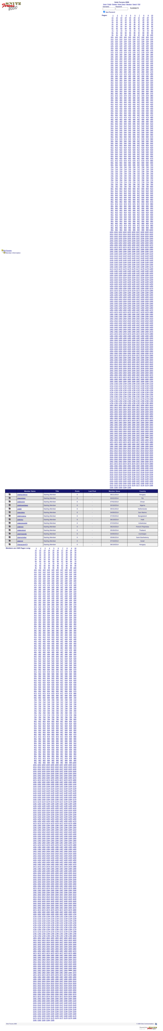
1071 (111, 247)
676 (134, 160)
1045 (129, 241)
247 (138, 67)
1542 (116, 349)
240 (151, 65)
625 (129, 150)
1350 (151, 306)
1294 (125, 295)
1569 (147, 353)
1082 (116, 249)
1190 (151, 271)
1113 (120, 256)
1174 (125, 269)
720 (151, 169)
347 (138, 89)
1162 (116, 267)
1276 (133, 290)
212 (116, 61)
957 (138, 221)
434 (125, 109)
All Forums (8, 251)
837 (138, 195)
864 (125, 202)
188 (142, 54)
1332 (116, 303)
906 (134, 210)
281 (112, 76)
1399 (147, 316)
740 (151, 173)
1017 (138, 234)
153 (120, 48)
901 (112, 210)
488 (142, 119)
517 (138, 126)
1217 (138, 277)
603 (120, 145)
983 (120, 228)
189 (147, 54)
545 (129, 132)
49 (148, 24)
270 (151, 72)
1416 (133, 321)
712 (116, 169)
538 (142, 130)
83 (121, 33)
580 (151, 139)
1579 (147, 355)
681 (112, 163)
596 (134, 143)
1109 (147, 254)
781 (112, 184)
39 (148, 22)
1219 (147, 277)
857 (138, 199)
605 (129, 145)
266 (134, 72)
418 (142, 104)
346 (134, 89)
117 (138, 39)
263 (120, 72)
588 (142, 141)
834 (125, 195)
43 (121, 24)
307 (138, 80)
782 (116, 184)
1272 (116, 290)
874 (125, 204)
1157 (138, 264)
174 (125, 52)
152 (116, 48)
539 (147, 130)
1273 (120, 290)
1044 (125, 241)
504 (125, 124)
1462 (116, 332)
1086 (133, 249)
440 (151, 109)
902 (116, 210)
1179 (147, 269)
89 (148, 33)
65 (130, 28)
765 (129, 180)
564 (125, 137)
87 (139, 33)
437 (138, 109)
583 (120, 141)
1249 (147, 284)
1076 (133, 247)
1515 (129, 342)
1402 (116, 319)
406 (134, 102)
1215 (129, 277)
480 (151, 117)
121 (112, 41)
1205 (129, 275)
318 (142, 83)
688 (142, 163)
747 (138, 176)
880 (151, 204)
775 (129, 182)
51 (112, 26)
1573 (120, 355)
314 (125, 83)
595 (129, 143)
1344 (125, 306)
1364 (125, 310)
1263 (120, 288)
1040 (151, 238)
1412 (116, 321)
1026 (133, 236)
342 (116, 89)
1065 (129, 245)
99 (148, 35)
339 (147, 87)
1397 (138, 316)
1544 (125, 349)
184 (125, 54)
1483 (120, 336)
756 (134, 178)
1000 (151, 230)
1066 (133, 245)
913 (120, 212)
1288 (142, 293)
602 (116, 145)
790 (151, 184)
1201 (111, 275)
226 (134, 63)
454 (125, 113)
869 (147, 202)
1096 (133, 251)
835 (129, 195)
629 (147, 150)
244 (125, 67)
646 (134, 154)
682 (116, 163)
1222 (116, 280)
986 (134, 228)
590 (151, 141)
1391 (111, 316)
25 (130, 20)
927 (138, 215)
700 (151, 165)
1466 (133, 332)
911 (112, 212)
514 (125, 126)
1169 (147, 267)
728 (142, 171)
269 (147, 72)
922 (116, 215)
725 (129, 171)
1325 (129, 301)
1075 (129, 247)
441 (112, 111)
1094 (125, 251)
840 (151, 195)
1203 (120, 275)
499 (147, 122)
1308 (142, 297)
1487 (138, 336)
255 (129, 70)
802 (116, 189)
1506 (133, 340)
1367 (138, 310)
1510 (151, 340)
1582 (116, 358)
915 (129, 212)
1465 (129, 332)
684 (125, 163)
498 (142, 122)
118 (142, 39)
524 (125, 128)
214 (125, 61)
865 (129, 202)
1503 (120, 340)
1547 (138, 349)
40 (152, 22)
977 (138, 225)
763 (120, 180)
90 (152, 33)
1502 (116, 340)
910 (151, 210)
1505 (129, 340)
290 (151, 76)
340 (151, 87)
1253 (120, 286)
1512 (116, 342)
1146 (133, 262)
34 (126, 22)
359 (147, 91)
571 (112, 139)
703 (120, 167)
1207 (138, 275)
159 (147, 48)
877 (138, 204)
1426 (133, 323)
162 (116, 50)
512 (116, 126)
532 (116, 130)
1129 (147, 258)
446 (134, 111)
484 (125, 119)
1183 (120, 271)
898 (142, 208)
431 (112, 109)
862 (116, 202)
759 (147, 178)
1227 (138, 280)
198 (142, 57)
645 (129, 154)
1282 (116, 293)
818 (142, 191)
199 (147, 57)
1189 (147, 271)
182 (116, 54)
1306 (133, 297)
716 (134, 169)
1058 (142, 243)
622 (116, 150)
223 (120, 63)
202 (116, 59)
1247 (138, 284)
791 (112, 186)
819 (147, 191)
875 (129, 204)
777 (138, 182)
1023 (120, 236)
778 (142, 182)
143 (120, 46)
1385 (129, 314)
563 (120, 137)
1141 (111, 262)
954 (125, 221)
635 (129, 152)
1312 (116, 299)
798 (142, 186)
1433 (120, 325)
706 (134, 167)
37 (139, 22)
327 (138, 85)
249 (147, 67)
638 (142, 152)
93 (121, 35)
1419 (147, 321)
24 (126, 20)
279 (147, 74)
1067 (138, 245)
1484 (125, 336)
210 (151, 59)
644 (125, 154)
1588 (142, 358)
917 (138, 212)
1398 (142, 316)
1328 (142, 301)
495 (129, 122)
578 (142, 139)
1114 (125, 256)
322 (116, 85)
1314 (125, 299)
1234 (125, 282)
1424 (125, 323)
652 (116, 156)
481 (112, 119)
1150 (151, 262)
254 (125, 70)
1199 (147, 273)
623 (120, 150)
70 (152, 28)
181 (112, 54)
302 (116, 80)
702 (116, 167)
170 (151, 50)
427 (138, 106)
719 (147, 169)
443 (120, 111)
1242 (116, 284)
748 (142, 176)
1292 (116, 295)
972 (116, 225)
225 (129, 63)
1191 (111, 273)
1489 (147, 336)
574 (125, 139)
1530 (151, 345)
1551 (111, 351)
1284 (125, 293)
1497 (138, 338)
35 (130, 22)
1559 (147, 351)
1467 (138, 332)
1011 (111, 234)
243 (120, 67)
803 (120, 189)
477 (138, 117)
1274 (125, 290)
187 (138, 54)
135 (129, 44)
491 (112, 122)
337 (138, 87)
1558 (142, 351)
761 (112, 180)
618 (142, 148)
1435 (129, 325)
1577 (138, 355)
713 (120, 169)
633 (120, 152)
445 (129, 111)
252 (116, 70)
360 (151, 91)
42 (117, 24)
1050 (151, 241)
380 (151, 96)
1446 (133, 327)
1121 (111, 258)
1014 (125, 234)
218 (142, 61)
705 (129, 167)
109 (147, 37)
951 (112, 221)
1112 (116, 256)
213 (120, 61)
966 (134, 223)
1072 (116, 247)
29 (148, 20)
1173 (120, 269)
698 (142, 165)
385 (129, 98)
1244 (125, 284)
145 (129, 46)
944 (125, 219)
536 (134, 130)
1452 (116, 329)
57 (139, 26)
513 (120, 126)
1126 (133, 258)
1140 (151, 260)
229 (147, 63)
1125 (129, 258)
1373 (120, 312)
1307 (138, 297)
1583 (120, 358)
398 (142, 100)
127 (138, 41)
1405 (129, 319)
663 (120, 158)
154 (125, 48)
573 (120, 139)
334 (125, 87)
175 (129, 52)
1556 (133, 351)
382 (116, 98)
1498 (142, 338)
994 (125, 230)
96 (134, 35)
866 (134, 202)
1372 (116, 312)
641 (112, 154)
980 (151, 225)
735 (129, 173)
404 (125, 102)
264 (125, 72)
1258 (142, 286)
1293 (120, 295)
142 (116, 46)
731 (112, 173)
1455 (129, 329)
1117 (138, 256)
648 (142, 154)
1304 (125, 297)
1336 (133, 303)
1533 (120, 347)
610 (151, 145)
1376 (133, 312)
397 (138, 100)
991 (112, 230)
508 (142, 124)
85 (130, 33)
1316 (133, 299)
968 (142, 223)
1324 (125, 301)
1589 (147, 358)
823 (120, 193)
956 (134, 221)
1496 (133, 338)
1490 (151, 336)
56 (134, 26)
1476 (133, 334)
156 (134, 48)
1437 (138, 325)
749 (147, 176)
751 (112, 178)
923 (120, 215)
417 (138, 104)
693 (120, 165)
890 (151, 206)
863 (120, 202)
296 (134, 78)
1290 (151, 293)
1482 (116, 336)
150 (151, 46)
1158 (142, 264)
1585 (129, 358)
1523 (120, 345)
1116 (133, 256)
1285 (129, 293)
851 (112, 199)
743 (120, 176)
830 (151, 193)
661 (112, 158)
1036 (133, 238)
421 (112, 106)
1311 (111, 299)
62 (117, 28)
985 (129, 228)
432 (116, 109)
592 (116, 143)
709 (147, 167)
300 (151, 78)
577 (138, 139)
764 (125, 180)
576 (134, 139)
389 (147, 98)
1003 (120, 232)
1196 (133, 273)
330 (151, 85)
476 (134, 117)
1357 (138, 308)
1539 (147, 347)
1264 (125, 288)
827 (138, 193)
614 (125, 148)
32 (117, 22)
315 (129, 83)
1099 (147, 251)
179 (147, 52)
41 (112, 24)
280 (151, 74)
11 (112, 18)
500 (151, 122)
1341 (111, 306)
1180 (151, 269)
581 (112, 141)
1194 (125, 273)
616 (134, 148)
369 (147, 93)
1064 (125, 245)
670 (151, 158)
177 (138, 52)
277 (138, 74)
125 (129, 41)
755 (129, 178)
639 (147, 152)
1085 (129, 249)
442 (116, 111)
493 (120, 122)
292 (116, 78)
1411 (111, 321)
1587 (138, 358)
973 (120, 225)
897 (138, 208)
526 (134, 128)
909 (147, 210)
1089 (147, 249)
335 (129, 87)
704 (125, 167)
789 (147, 184)
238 (142, 65)
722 (116, 171)
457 (138, 113)
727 (138, 171)
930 (151, 215)
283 (120, 76)
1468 (142, 332)
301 (112, 80)
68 (143, 28)
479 (147, 117)
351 (112, 91)
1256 (133, 286)
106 (134, 37)
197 (138, 57)
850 (151, 197)
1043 (120, 241)
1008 (142, 232)
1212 (116, 277)
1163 (120, 267)
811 (112, 191)
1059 (147, 243)
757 (138, 178)
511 (112, 126)
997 (138, 230)
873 (120, 204)
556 (134, 135)
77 (139, 31)
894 (125, 208)
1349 (147, 306)
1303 (120, 297)
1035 (129, 238)
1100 (151, 251)
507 (138, 124)
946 (134, 219)
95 (130, 35)
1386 (133, 314)
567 (138, 137)
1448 (142, 327)
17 (139, 18)
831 (112, 195)
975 (129, 225)
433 (120, 109)
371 (112, 96)
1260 (151, 286)
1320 (151, 299)
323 (120, 85)
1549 (147, 349)
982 (116, 228)
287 (138, 76)
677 (138, 160)
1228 (142, 280)
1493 (120, 338)
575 (129, 139)
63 (121, 28)
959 (147, 221)
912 (116, 212)
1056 (133, 243)
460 (151, 113)
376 (134, 96)
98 (143, 35)
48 (143, 24)
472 (116, 117)
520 (151, 126)
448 (142, 111)
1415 (129, 321)
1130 (151, 258)
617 (138, 148)
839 (147, 195)
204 (125, 59)
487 (138, 119)
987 (138, 228)
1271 (111, 290)
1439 (147, 325)
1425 (129, 323)
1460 (151, 329)
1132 (116, 260)
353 (120, 91)
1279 (147, 290)
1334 (125, 303)
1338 (142, 303)
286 (134, 76)
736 (134, 173)
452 (116, 113)
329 (147, 85)
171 (112, 52)
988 (142, 228)
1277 (138, 290)
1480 (151, 334)
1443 (120, 327)
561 (112, 137)
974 (125, 225)
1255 (129, 286)
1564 (125, 353)
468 (142, 115)
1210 (151, 275)
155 (129, 48)
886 (134, 206)
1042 (116, 241)
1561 (111, 353)
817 (138, 191)
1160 (151, 264)
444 (125, 111)
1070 (151, 245)
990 (151, 228)
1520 (151, 342)
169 (147, 50)
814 (125, 191)
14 (126, 18)
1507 (138, 340)
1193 (120, 273)
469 (147, 115)
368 (142, 93)
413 (120, 104)
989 (147, 228)
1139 (147, 260)
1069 (147, 245)
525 (129, 128)
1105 (129, 254)
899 (147, 208)
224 (125, 63)
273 (120, 74)
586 (134, 141)
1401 (111, 319)
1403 (120, 319)
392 (116, 100)
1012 (116, 234)
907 (138, 210)
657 (138, 156)
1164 (125, 267)
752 (116, 178)
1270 (151, 288)
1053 (120, 243)
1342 (116, 306)
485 (129, 119)
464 (125, 115)
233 (120, 65)
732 (116, 173)
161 (112, 50)
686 (134, 163)
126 (134, 41)
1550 (151, 349)
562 (116, 137)
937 (138, 217)
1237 (138, 282)
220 (151, 61)
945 (129, 219)
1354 (125, 308)
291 (112, 78)
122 (116, 41)
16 (134, 18)
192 (116, 57)
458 (142, 113)
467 (138, 115)
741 (112, 176)
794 (125, 186)
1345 (129, 306)
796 (134, 186)
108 (142, 37)
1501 (111, 340)
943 (120, 219)
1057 (138, 243)
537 (138, 130)
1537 (138, 347)
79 (148, 31)
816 (134, 191)
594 (125, 143)
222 (116, 63)
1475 (129, 334)
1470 (151, 332)
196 (134, 57)
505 (129, 124)
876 (134, 204)
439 (147, 109)
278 (142, 74)
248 (142, 67)
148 (142, 46)
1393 (120, 316)
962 (116, 223)
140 (151, 44)
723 (120, 171)
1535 (129, 347)
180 (151, 52)
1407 (138, 319)
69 (148, 28)
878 (142, 204)
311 (112, 83)
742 (116, 176)
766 (134, 180)
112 (116, 39)
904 (125, 210)
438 (142, 109)
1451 (111, 329)
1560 (151, 351)
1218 (142, 277)
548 (142, 132)
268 (142, 72)
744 (125, 176)
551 (112, 135)
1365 (129, 310)
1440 (151, 325)
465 (129, 115)
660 (151, 156)
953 (120, 221)
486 (134, 119)
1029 (147, 236)
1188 (142, 271)
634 (125, 152)
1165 (129, 267)
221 (112, 63)
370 (151, 93)
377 (138, 96)
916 (134, 212)
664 (125, 158)
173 (120, 52)
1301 (111, 297)
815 (129, 191)
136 (134, 44)
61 (112, 28)
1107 (138, 254)
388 (142, 98)
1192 (116, 273)
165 (129, 50)
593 (120, 143)
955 (129, 221)
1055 (129, 243)
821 (112, 193)
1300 (151, 295)
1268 (142, 288)
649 (147, 154)
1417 (138, 321)
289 (147, 76)
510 (151, 124)
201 (112, 59)
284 (125, 76)
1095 (129, 251)
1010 (151, 232)
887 (138, 206)
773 (120, 182)
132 (116, 44)
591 (112, 143)
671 (112, 160)
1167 (138, 267)
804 (125, 189)
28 (143, 20)
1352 (116, 308)
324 (125, 85)
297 (138, 78)
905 (129, 210)
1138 (142, 260)
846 (134, 197)
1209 (147, 275)
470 (151, 115)
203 (120, 59)
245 (129, 67)
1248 (142, 284)
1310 (151, 297)
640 (151, 152)
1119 (147, 256)
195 (129, 57)
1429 (147, 323)
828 (142, 193)
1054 (125, 243)
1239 (147, 282)
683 (120, 163)
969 (147, 223)
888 (142, 206)
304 (125, 80)
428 (142, 106)
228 (142, 63)
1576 (133, 355)
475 (129, 117)
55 (130, 26)
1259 (147, 286)
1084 (125, 249)
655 (129, 156)
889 (147, 206)
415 (129, 104)
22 (117, 20)
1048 (142, 241)
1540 (151, 347)
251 (112, 70)
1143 (120, 262)
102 (116, 37)
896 (134, 208)
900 (151, 208)
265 (129, 72)
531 (112, 130)
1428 (142, 323)
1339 (147, 303)
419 (147, 104)
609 (147, 145)
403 (120, 102)
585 (129, 141)
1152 (116, 264)
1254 (125, 286)
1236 (133, 282)
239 (147, 65)
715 (129, 169)
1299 (147, 295)
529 (147, 128)
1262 (116, 288)
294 (125, 78)
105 (129, 37)
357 (138, 91)
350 (151, 89)
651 (112, 156)
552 (116, 135)
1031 (111, 238)
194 (125, 57)
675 (129, 160)
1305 (129, 297)
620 (151, 148)
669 (147, 158)
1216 (133, 277)
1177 (138, 269)
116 (134, 39)
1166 (133, 267)
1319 (147, 299)
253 (120, 70)
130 (151, 41)
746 (134, 176)
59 (148, 26)
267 (138, 72)
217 (138, 61)
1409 (147, 319)
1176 (133, 269)
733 (120, 173)
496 (134, 122)
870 (151, 202)
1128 (142, 258)
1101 (111, 254)
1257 (138, 286)
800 (151, 186)
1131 (111, 260)
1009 (147, 232)
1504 (125, 340)
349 (147, 89)
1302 (116, 297)
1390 (151, 314)
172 (116, 52)
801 (112, 189)
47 (139, 24)
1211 (111, 277)
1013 (120, 234)
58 (143, 26)
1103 (120, 254)
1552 (116, 351)
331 (112, 87)
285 (129, 76)
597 (138, 143)
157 (138, 48)
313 (120, 83)
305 (129, 80)
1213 (120, 277)
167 (138, 50)
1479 (147, 334)
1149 (147, 262)
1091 (111, 251)
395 (129, 100)
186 (134, 54)
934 (125, 217)
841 (112, 197)
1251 (111, 286)
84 (126, 33)
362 (116, 93)
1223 (120, 280)
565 (129, 137)
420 (151, 104)
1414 (125, 321)
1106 (133, 254)
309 (147, 80)
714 (125, 169)
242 (116, 67)
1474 (125, 334)
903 (120, 210)
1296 (133, 295)
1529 (147, 345)
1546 (133, 349)
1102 (116, 254)
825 (129, 193)
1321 (111, 301)
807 (138, 189)
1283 (120, 293)
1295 (129, 295)
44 (126, 24)
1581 (111, 358)
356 (134, 91)
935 (129, 217)
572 (116, 139)
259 (147, 70)
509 (147, 124)
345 (129, 89)
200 (151, 57)
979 (147, 225)
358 (142, 91)
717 (138, 169)
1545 (129, 349)
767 (138, 180)
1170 (151, 267)
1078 (142, 247)
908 (142, 210)
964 (125, 223)
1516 (133, 342)
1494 (125, 338)
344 (125, 89)
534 (125, 130)
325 (129, 85)
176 (134, 52)
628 (142, 150)
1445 (129, 327)
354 (125, 91)
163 (120, 50)
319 (147, 83)
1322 (116, 301)
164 (125, 50)
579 (147, 139)
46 (134, 24)
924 (125, 215)
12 (117, 18)
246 (134, 67)
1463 (120, 332)
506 (134, 124)
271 (112, 74)
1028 (142, 236)
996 (134, 230)
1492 (116, 338)
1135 (129, 260)
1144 (125, 262)
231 (112, 65)
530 (151, 128)
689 (147, 163)
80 (152, 31)
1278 (142, 290)
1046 (133, 241)
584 (125, 141)
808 (142, 189)
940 (151, 217)
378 (142, 96)
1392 (116, 316)
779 (147, 182)
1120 (151, 256)
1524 (125, 345)
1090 (151, 249)
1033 (120, 238)
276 (134, 74)
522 (116, 128)
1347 (138, 306)
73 (121, 31)
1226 (133, 280)
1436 (133, 325)
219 (147, 61)
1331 (111, 303)
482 (116, 119)
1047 (138, 241)
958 (142, 221)
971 (112, 225)
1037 (138, 238)
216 (134, 61)
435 (129, 109)
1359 (147, 308)
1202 (116, 275)
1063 (120, 245)
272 (116, 74)
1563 (120, 353)
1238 (142, 282)
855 (129, 199)
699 (147, 165)
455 (129, 113)
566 (134, 137)
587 (138, 141)
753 (120, 178)
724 (125, 171)
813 (120, 191)
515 (129, 126)
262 (116, 72)
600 (151, 143)
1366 (133, 310)
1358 (142, 308)
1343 (120, 306)
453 (120, 113)
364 (125, 93)
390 (151, 98)
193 (120, 57)
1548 (142, 349)
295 (129, 78)
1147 (138, 262)
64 (126, 28)
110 (151, 37)
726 (134, 171)
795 (129, 186)
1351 (111, 308)
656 (134, 156)
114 (125, 39)
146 (134, 46)
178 (142, 52)
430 (151, 106)
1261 (111, 288)
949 (147, 219)
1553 (120, 351)
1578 (142, 355)
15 (130, 18)
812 (116, 191)
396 (134, 100)
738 (142, 173)
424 (125, 106)
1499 (147, 338)
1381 (111, 314)
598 (142, 143)
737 (138, 173)
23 (121, 20)
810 (151, 189)
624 (125, 150)
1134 (125, 260)
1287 (138, 293)
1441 (111, 327)
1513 (120, 342)
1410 (151, 319)
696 (134, 165)
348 (142, 89)
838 (142, 195)
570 (151, 137)
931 (112, 217)
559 (147, 135)
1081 (111, 249)
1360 (151, 308)
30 (152, 20)
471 (112, 117)
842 (116, 197)
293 (120, 78)
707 (138, 167)
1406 (133, 319)
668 (142, 158)
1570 (151, 353)
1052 (116, 243)
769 (147, 180)
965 (129, 223)
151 (112, 48)
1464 (125, 332)
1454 (125, 329)
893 (120, 208)
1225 (129, 280)
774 (125, 182)
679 (147, 160)
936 (134, 217)
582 (116, 141)
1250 (151, 284)
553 (120, 135)
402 (116, 102)
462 (116, 115)
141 (112, 46)
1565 (129, 353)
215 (129, 61)
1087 (138, 249)
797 (138, 186)
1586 (133, 358)
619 (147, 148)
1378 (142, 312)
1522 (116, 345)
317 (138, 83)
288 (142, 76)
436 (134, 109)
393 (120, 100)
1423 (120, 323)
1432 (116, 325)
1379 (147, 312)
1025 (129, 236)
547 (138, 132)
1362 (116, 310)
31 (112, 22)
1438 (142, 325)
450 (151, 111)
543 (120, 132)
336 (134, 87)
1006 (133, 232)
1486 (133, 336)
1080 (151, 247)
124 (125, 41)
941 (112, 219)
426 (134, 106)
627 (138, 150)
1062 (116, 245)
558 (142, 135)
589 (147, 141)
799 (147, 186)
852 (116, 199)
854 (125, 199)
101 (112, 37)
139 (147, 44)
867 (138, 202)
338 (142, 87)
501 (112, 124)
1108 (142, 254)
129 (147, 41)
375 (129, 96)
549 (147, 132)
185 (129, 54)
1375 (129, 312)
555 (129, 135)
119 (147, 39)
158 (142, 48)
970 (151, 223)
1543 (120, 349)
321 (112, 85)
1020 (151, 234)
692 (116, 165)
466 (134, 115)
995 (129, 230)
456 (134, 113)
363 (120, 93)
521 (112, 128)
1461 (111, 332)
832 (116, 195)
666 (134, 158)
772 (116, 182)
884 (125, 206)
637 (138, 152)
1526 (133, 345)
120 (151, 39)
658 (142, 156)
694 (125, 165)
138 (142, 44)
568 (142, 137)
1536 (133, 347)
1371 (111, 312)
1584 (125, 358)
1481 (111, 336)
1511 (111, 342)
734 (125, 173)
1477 (138, 334)
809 (147, 189)
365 (129, 93)
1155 (129, 264)
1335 (129, 303)
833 (120, 195)
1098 (142, 251)
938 (142, 217)
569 (147, 137)
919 (147, 212)
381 (112, 98)
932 (116, 217)
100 (151, 35)
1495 (129, 338)
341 (112, 89)
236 (134, 65)
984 (125, 228)
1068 (142, 245)
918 (142, 212)
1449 (147, 327)
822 (116, 193)
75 (130, 31)
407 (138, 102)
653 (120, 156)
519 (147, 126)
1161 (111, 267)
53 (121, 26)
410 (151, 102)
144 (125, 46)
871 (112, 204)
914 (125, 212)
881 (112, 206)
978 (142, 225)
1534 (125, 347)
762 (116, 180)
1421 (111, 323)
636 (134, 152)
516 (134, 126)
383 (120, 98)
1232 (116, 282)
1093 (120, 251)
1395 (129, 316)
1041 (111, 241)
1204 (125, 275)
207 (138, 59)
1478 (142, 334)
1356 (133, 308)
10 (152, 15)
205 (129, 59)
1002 (116, 232)
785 (129, 184)
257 (138, 70)
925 (129, 215)
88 (143, 33)
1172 (116, 269)
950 (151, 219)
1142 (116, 262)
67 (139, 28)
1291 (111, 295)
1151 (111, 264)
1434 (125, 325)
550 (151, 132)
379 (147, 96)
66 (134, 28)
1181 (111, 271)
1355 (129, 308)
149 (147, 46)
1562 (116, 353)
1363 (120, 310)
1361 (111, 310)
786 (134, 184)
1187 (138, 271)
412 (116, 104)
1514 (125, 342)
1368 (142, 310)
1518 (142, 342)
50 (152, 24)
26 (134, 20)
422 (116, 106)
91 (112, 35)
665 (129, 158)
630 (151, 150)
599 (147, 143)
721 (112, 171)
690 (151, 163)
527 (138, 128)
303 (120, 80)
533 (120, 130)
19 (148, 18)
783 (120, 184)
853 (120, 199)
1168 (142, 267)
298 (142, 78)
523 (120, 128)
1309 (147, 297)
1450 (151, 327)
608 (142, 145)
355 (129, 91)
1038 (142, 238)
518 (142, 126)
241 (112, 67)
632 (116, 152)
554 (125, 135)
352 (116, 91)
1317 (138, 299)
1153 (120, 264)
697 (138, 165)
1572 (116, 355)
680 (151, 160)
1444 (125, 327)
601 (112, 145)
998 (142, 230)
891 (112, 208)
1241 (111, 284)
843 (120, 197)
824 (125, 193)
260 (151, 70)
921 (112, 215)
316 (134, 83)
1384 (125, 314)
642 (116, 154)
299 (147, 78)
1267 (138, 288)
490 (151, 119)
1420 (151, 321)
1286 (133, 293)
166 (134, 50)
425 (129, 106)
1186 (133, 271)
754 (125, 178)
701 (112, 167)
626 (134, 150)
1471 (111, 334)
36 (134, 22)
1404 (125, 319)
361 (112, 93)
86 (134, 33)
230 (151, 63)
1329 (147, 301)
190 (151, 54)
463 (120, 115)
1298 (142, 295)
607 (138, 145)
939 (147, 217)
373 (120, 96)
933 (120, 217)
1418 (142, 321)
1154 (125, 264)
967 (138, 223)
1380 (151, 312)
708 (142, 167)
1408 (142, 319)
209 (147, 59)
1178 (142, 269)
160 (151, 48)
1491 (111, 338)
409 (147, 102)
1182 (116, 271)
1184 (125, 271)
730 (151, 171)
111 (112, 39)
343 (120, 89)
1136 (133, 260)
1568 (142, 353)
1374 (125, 312)
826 (134, 193)
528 (142, 128)
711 (112, 169)
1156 (133, 264)
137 (138, 44)
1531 (111, 347)
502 (116, 124)
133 (120, 44)
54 (126, 26)
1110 (151, 254)
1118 (142, 256)
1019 (147, 234)
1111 (111, 256)
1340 (151, 303)
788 (142, 184)
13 (121, 18)
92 (117, 35)
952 (116, 221)
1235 (129, 282)
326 (134, 85)
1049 (147, 241)
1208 (142, 275)
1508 (142, 340)
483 (120, 119)
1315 (129, 299)
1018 (142, 234)
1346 (133, 306)
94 (126, 35)
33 (121, 22)
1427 (138, 323)
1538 (142, 347)
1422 (116, 323)
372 (116, 96)
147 (138, 46)
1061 (111, 245)
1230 (151, 280)
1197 (138, 273)
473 (120, 117)
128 (142, 41)
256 (134, 70)
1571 (111, 355)
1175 (129, 269)
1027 (138, 236)
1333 (120, 303)
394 (125, 100)
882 (116, 206)
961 (112, 223)
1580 (151, 355)
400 (151, 100)
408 (142, 102)
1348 (142, 306)
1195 (129, 273)
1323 (120, 301)
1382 (116, 314)
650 (151, 154)
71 (112, 31)
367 (138, 93)
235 (129, 65)
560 (151, 135)
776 (134, 182)
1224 (125, 280)
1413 (120, 321)
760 (151, 178)
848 (142, 197)
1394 (125, 316)
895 (129, 208)
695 (129, 165)
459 (147, 113)
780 (151, 182)
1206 (133, 275)
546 (134, 132)
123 (120, 41)
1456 (133, 329)
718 (142, 169)
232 (116, 65)
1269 (147, 288)
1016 (133, 234)
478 (142, 117)
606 (134, 145)
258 (142, 70)
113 (120, 39)
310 (151, 80)
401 (112, 102)
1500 (151, 338)
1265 (129, 288)
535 (129, 130)
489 (147, 119)
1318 (142, 299)
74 (126, 31)
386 (134, 98)
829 (147, 193)
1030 (151, 236)
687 (138, 163)
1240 (151, 282)
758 (142, 178)
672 (116, 160)
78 (143, 31)
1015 (129, 234)
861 (112, 202)
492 (116, 122)
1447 (138, 327)
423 (120, 106)
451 (112, 113)
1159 (147, 264)
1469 (147, 332)
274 (125, 74)
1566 (133, 353)
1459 (147, 329)
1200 (151, 273)
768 (142, 180)
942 (116, 219)
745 (129, 176)
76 (134, 31)
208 (142, 59)
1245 (129, 284)
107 (138, 37)
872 (116, 204)
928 (142, 215)
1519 (147, 342)
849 (147, 197)
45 (130, 24)
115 (129, 39)
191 (112, 57)
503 (120, 124)
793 (120, 186)
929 (147, 215)
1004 (125, 232)
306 (134, 80)
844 (125, 197)
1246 (133, 284)
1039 (147, 238)
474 (125, 117)
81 (112, 33)
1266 (133, 288)
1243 (120, 284)
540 (151, 130)
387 (138, 98)
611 (112, 148)
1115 (129, 256)
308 (142, 80)
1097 (138, 251)
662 (116, 158)
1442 (116, 327)
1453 (120, 329)
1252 (116, 286)
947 (138, 219)
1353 (120, 308)
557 (138, 135)
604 (125, 145)
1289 (147, 293)
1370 (151, 310)
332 (116, 87)
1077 (138, 247)
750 (151, 176)
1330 (151, 301)
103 (120, 37)
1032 (116, 238)
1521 (111, 345)
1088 (142, 249)
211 (112, 61)
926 (134, 215)
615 (129, 148)
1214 (125, 277)
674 (125, 160)
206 (134, 59)
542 (116, 132)
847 (138, 197)
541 (112, 132)
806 (134, 189)
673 (120, 160)
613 (120, 148)
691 (112, 165)
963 (120, 223)
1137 (138, 260)
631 (112, 152)
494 (125, 122)
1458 (142, 329)
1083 (120, 249)
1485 (129, 336)
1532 (116, 347)
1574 (125, 355)
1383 (120, 314)
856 (134, 199)
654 (125, 156)
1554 (125, 351)
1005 (129, 232)
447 (138, 111)
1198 (142, 273)
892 (116, 208)
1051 (111, 243)
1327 (138, 301)
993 (120, 230)
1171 (111, 269)
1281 (111, 293)
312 (116, 83)
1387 (138, 314)
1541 (111, 349)
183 (120, 54)
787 (138, 184)
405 (129, 102)
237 (138, 65)
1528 (142, 345)
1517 (138, 342)
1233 (120, 282)
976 (134, 225)
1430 (151, 323)
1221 (111, 280)
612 (116, 148)
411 (112, 104)
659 (147, 156)
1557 (138, 351)
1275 (129, 290)
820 (151, 191)
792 (116, 186)
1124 (125, 258)
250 (151, 67)
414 (125, 104)
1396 (133, 316)
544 (125, 132)
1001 (111, 232)
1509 (147, 340)
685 (129, 163)
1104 (125, 254)
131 (112, 44)
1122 (116, 258)
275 (129, 74)
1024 (125, 236)
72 (117, 31)
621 (112, 150)
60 (152, 26)
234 (125, 65)
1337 (138, 303)
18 (143, 18)
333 (120, 87)
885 (129, 206)
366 (134, 93)
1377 (138, 312)
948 (142, 219)
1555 (129, 351)
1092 (116, 251)
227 (138, 63)
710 (151, 167)
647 (138, 154)
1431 (111, 325)
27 (139, 20)
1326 (133, 301)
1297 (138, 295)
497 (138, 122)
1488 (142, 336)
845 (129, 197)
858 (142, 199)
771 (112, 182)
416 (134, 104)
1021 (111, 236)
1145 (129, 262)
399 (147, 100)
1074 (125, 247)
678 (142, 160)
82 (117, 33)
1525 (129, 345)
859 (147, 199)
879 (147, 204)
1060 (151, 243)
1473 (120, 334)
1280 (151, 290)
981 (112, 228)
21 (112, 20)
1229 (147, 280)
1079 (147, 247)
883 (120, 206)
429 (147, 106)
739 (147, 173)
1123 (120, 258)
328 (142, 85)
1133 (120, 260)
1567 (138, 353)
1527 (138, 345)
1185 (129, 271)
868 (142, 202)
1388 (142, 314)
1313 (120, 299)
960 (151, 221)
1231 (111, 282)
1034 (125, 238)
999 (147, 230)
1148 (142, 262)
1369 (147, 310)
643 (120, 154)
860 (151, 199)
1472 (116, 334)
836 (134, 195)
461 (112, 115)
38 (143, 22)
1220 (151, 277)
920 (151, 212)
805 (129, 189)
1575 (129, 355)
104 (125, 37)
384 (125, 98)
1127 (138, 258)
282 (116, 76)
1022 (116, 236)
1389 (147, 314)
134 (125, 44)
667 (138, 158)
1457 (138, 329)
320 (151, 83)
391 (112, 100)
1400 (151, 316)
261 (112, 72)
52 (117, 26)
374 (125, 96)
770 (151, 180)
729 (147, 171)
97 (139, 35)
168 (142, 50)
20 (152, 18)
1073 (120, 247)
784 (125, 184)
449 (147, 111)
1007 (138, 232)
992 (116, 230)
